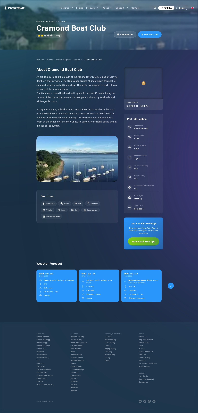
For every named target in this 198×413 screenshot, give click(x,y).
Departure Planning (79, 342)
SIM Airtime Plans (43, 369)
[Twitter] (153, 401)
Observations (76, 366)
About (108, 7)
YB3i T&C (142, 354)
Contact (135, 7)
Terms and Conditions (148, 363)
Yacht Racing (110, 342)
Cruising (108, 336)
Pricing (79, 7)
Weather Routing (77, 336)
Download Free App (143, 241)
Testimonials (144, 342)
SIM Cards (40, 366)
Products (93, 7)
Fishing (107, 345)
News (141, 345)
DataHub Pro (41, 354)
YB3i (38, 360)
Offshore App (41, 342)
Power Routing (76, 339)
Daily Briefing (76, 354)
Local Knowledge (77, 369)
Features (66, 7)
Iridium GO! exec (43, 345)
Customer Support (146, 379)
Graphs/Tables (77, 357)
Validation (75, 372)
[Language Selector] (192, 8)
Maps (73, 351)
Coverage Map (144, 357)
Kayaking (108, 351)
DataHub (40, 351)
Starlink (39, 381)
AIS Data (74, 378)
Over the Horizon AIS (44, 384)
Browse (50, 59)
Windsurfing (110, 354)
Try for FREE (166, 7)
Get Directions (150, 34)
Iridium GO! (41, 348)
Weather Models (77, 360)
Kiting (107, 360)
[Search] (155, 8)
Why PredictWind (146, 339)
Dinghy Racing (110, 348)
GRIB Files (40, 363)
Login (182, 7)
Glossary (74, 387)
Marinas (40, 59)
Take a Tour (143, 336)
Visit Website (125, 34)
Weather (74, 390)
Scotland (78, 59)
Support (122, 7)
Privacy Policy (144, 366)
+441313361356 (141, 128)
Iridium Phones (42, 336)
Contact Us (143, 382)
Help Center (144, 376)
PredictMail (41, 378)
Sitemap (142, 360)
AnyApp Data (41, 372)
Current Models (77, 345)
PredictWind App (43, 339)
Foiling (107, 357)
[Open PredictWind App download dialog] (171, 286)
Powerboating (110, 339)
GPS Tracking (76, 348)
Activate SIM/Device (44, 375)
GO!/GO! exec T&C (146, 351)
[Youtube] (140, 401)
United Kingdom (63, 59)
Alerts (73, 363)
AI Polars (74, 381)
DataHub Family (42, 357)
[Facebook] (144, 401)
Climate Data (76, 375)
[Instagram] (149, 401)
